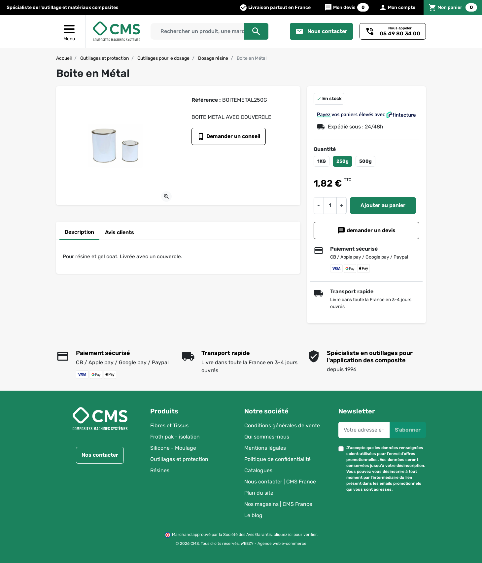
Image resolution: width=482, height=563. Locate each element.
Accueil (64, 58)
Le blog (253, 515)
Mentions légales (265, 448)
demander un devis (366, 230)
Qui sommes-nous (266, 437)
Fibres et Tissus (169, 425)
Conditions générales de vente (282, 425)
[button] (453, 7)
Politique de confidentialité (277, 459)
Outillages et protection (104, 58)
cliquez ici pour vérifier (295, 534)
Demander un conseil (228, 136)
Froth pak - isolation (175, 437)
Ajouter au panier (383, 205)
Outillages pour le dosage (163, 58)
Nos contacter (100, 455)
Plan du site (258, 493)
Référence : (206, 100)
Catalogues (258, 470)
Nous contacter (321, 31)
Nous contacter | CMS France (280, 481)
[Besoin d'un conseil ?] (393, 31)
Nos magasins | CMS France (278, 504)
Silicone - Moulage (173, 448)
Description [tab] (79, 232)
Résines (159, 470)
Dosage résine (213, 58)
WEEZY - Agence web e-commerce (273, 543)
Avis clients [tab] (119, 232)
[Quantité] (330, 205)
